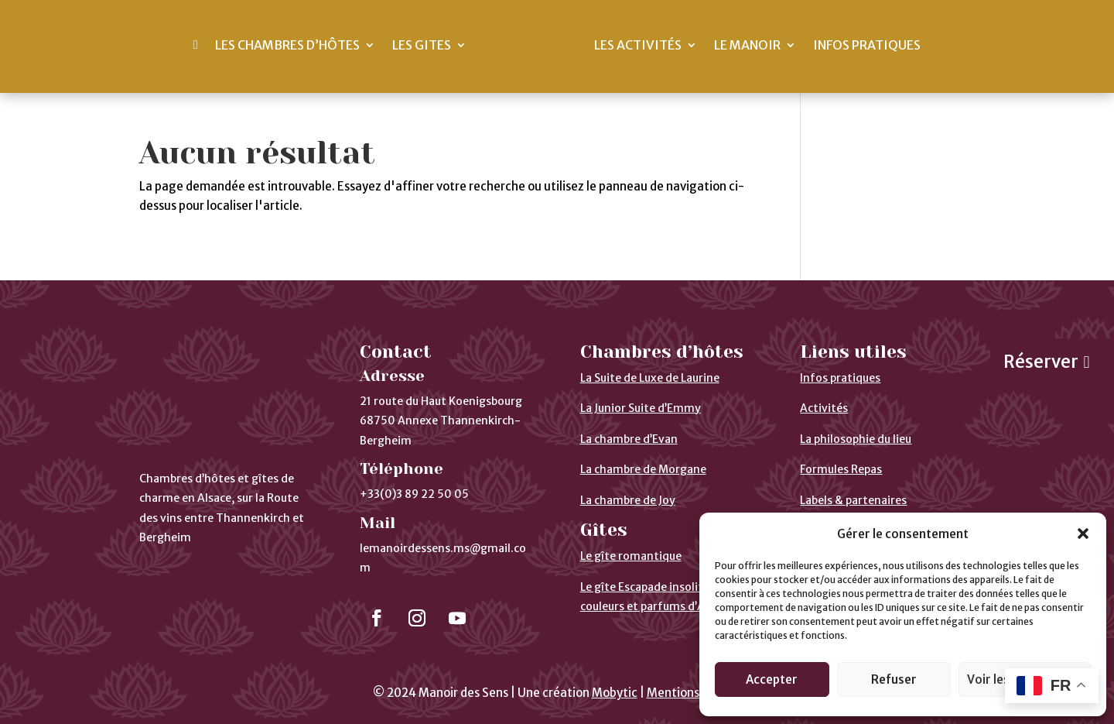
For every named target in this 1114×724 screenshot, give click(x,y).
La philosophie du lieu (855, 439)
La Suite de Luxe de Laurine (649, 378)
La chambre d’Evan (629, 439)
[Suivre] (377, 618)
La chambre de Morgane (643, 469)
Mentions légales (694, 692)
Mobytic (614, 692)
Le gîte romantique (631, 556)
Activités (824, 408)
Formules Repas (841, 469)
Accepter (772, 679)
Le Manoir (747, 45)
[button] (1083, 533)
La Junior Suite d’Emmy (640, 408)
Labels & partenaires (853, 500)
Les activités (638, 45)
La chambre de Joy (627, 500)
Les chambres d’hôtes (287, 45)
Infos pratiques (867, 45)
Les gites (421, 45)
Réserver (1040, 361)
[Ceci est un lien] (195, 45)
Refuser (894, 679)
